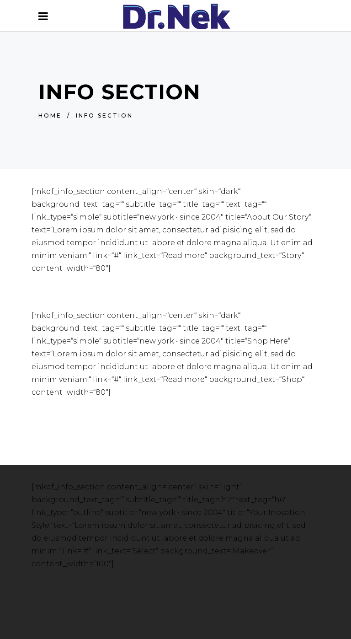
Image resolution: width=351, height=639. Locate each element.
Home (50, 115)
